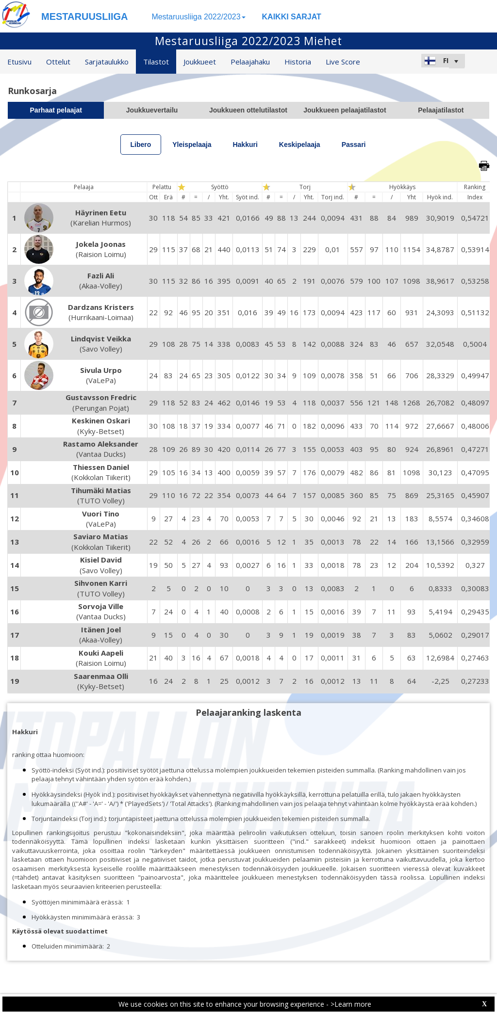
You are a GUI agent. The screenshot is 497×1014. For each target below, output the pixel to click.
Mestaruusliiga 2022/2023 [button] (198, 17)
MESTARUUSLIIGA (84, 16)
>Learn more (351, 1004)
